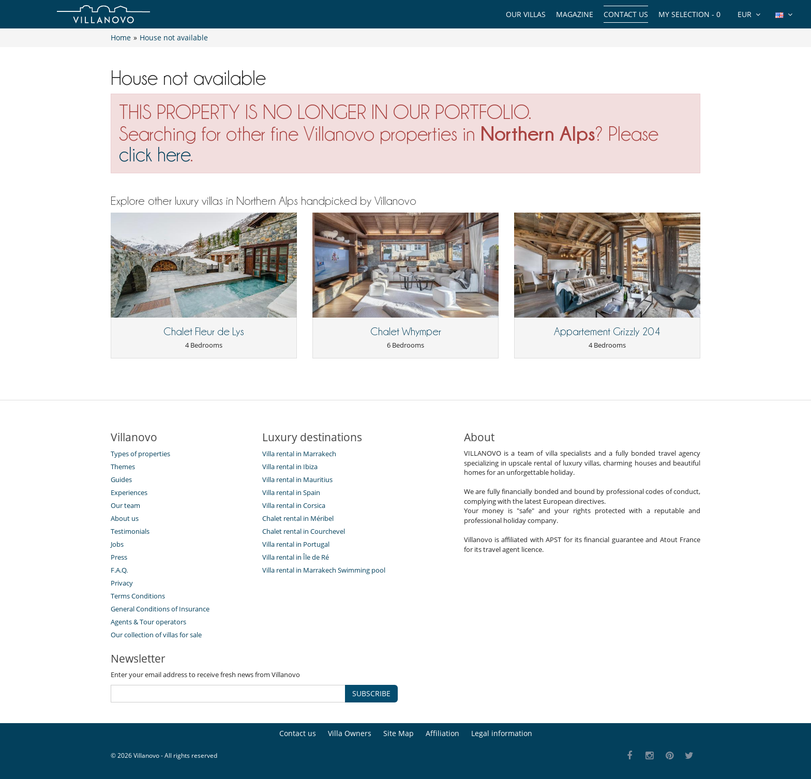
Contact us (626, 14)
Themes (123, 466)
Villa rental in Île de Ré (295, 557)
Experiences (129, 492)
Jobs (117, 544)
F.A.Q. (119, 570)
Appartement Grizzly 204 (607, 331)
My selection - (689, 14)
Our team (125, 505)
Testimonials (130, 531)
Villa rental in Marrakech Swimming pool (323, 570)
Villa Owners (349, 733)
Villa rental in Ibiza (290, 466)
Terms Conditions (138, 596)
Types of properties (140, 453)
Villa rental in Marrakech (299, 453)
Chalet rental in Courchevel (303, 531)
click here (154, 154)
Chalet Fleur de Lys (203, 331)
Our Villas (526, 14)
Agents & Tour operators (148, 621)
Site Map (398, 733)
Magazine (574, 14)
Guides (121, 479)
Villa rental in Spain (291, 492)
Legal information (501, 733)
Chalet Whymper (405, 331)
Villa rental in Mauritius (297, 479)
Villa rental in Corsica (293, 505)
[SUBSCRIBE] (228, 693)
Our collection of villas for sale (156, 634)
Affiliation (442, 733)
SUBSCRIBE (371, 693)
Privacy (122, 583)
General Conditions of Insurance (160, 608)
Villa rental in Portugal (295, 544)
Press (119, 557)
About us (125, 518)
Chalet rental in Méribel (298, 518)
